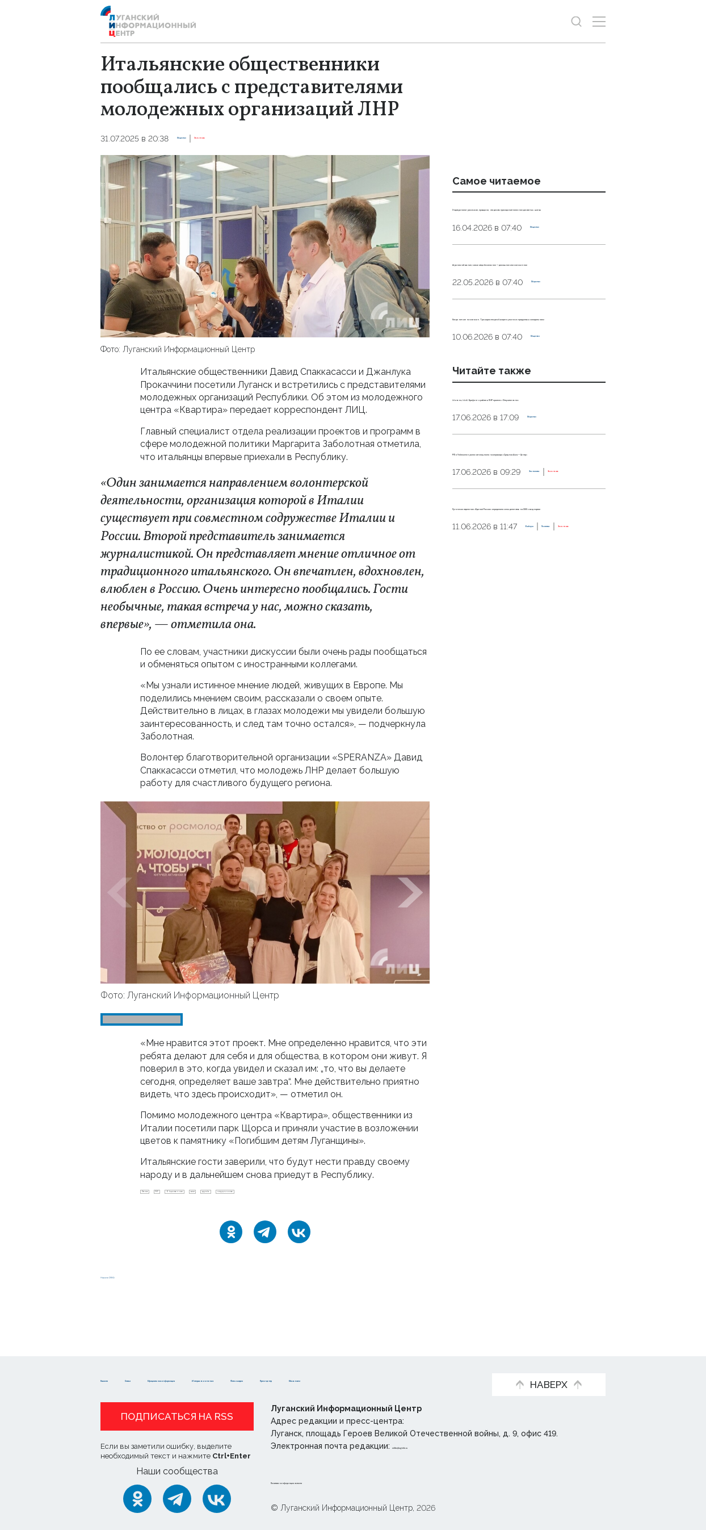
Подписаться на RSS (177, 1417)
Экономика (475, 623)
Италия (159, 1196)
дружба (350, 1196)
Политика (514, 728)
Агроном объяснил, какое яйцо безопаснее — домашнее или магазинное (526, 312)
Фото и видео (133, 1379)
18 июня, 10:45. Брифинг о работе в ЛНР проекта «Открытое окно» (512, 498)
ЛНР (196, 1196)
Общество (199, 138)
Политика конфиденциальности (339, 1481)
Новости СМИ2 (133, 1304)
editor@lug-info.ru (430, 1446)
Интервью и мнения (399, 1361)
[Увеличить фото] (265, 245)
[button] (119, 892)
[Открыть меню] (599, 21)
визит (309, 1196)
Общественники (251, 1196)
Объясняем (290, 1379)
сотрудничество (177, 1215)
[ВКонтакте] (299, 1260)
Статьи (174, 1361)
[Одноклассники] (231, 1260)
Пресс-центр (214, 1379)
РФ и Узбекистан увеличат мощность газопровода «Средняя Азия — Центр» (516, 577)
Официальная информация (271, 1361)
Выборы (469, 728)
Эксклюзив (251, 138)
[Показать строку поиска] (576, 21)
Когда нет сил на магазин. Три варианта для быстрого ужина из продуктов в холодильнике (526, 392)
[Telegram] (265, 1260)
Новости (120, 1361)
